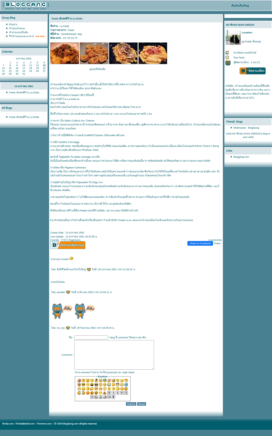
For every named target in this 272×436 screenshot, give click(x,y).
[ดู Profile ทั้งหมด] (251, 41)
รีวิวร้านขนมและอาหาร (21, 36)
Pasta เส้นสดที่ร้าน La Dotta (24, 92)
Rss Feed (239, 57)
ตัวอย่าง (13, 24)
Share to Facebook (200, 243)
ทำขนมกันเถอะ (17, 28)
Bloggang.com (241, 156)
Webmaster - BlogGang (246, 127)
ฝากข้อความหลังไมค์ (245, 52)
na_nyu (63, 327)
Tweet (217, 243)
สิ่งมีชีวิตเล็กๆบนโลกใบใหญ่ (74, 269)
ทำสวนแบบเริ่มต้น (18, 32)
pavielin (63, 292)
